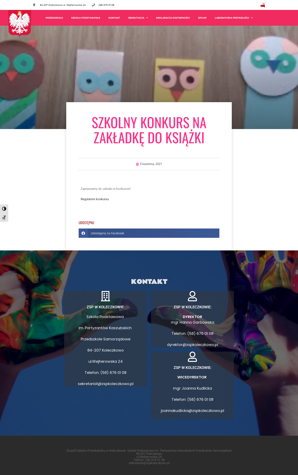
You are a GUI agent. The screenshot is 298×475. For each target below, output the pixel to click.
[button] (149, 233)
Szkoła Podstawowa (85, 17)
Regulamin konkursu (95, 199)
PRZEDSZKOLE (54, 17)
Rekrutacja (138, 17)
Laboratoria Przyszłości (234, 17)
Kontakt (114, 17)
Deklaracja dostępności (173, 17)
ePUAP (202, 17)
